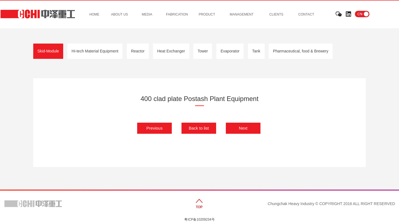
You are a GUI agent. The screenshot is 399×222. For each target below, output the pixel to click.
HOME (94, 14)
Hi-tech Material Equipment (94, 51)
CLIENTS (276, 14)
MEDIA (147, 14)
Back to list (199, 128)
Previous (154, 128)
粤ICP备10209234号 (199, 219)
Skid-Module (48, 51)
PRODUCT (207, 14)
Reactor (138, 51)
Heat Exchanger (171, 51)
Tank (256, 51)
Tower (203, 51)
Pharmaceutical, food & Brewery (300, 51)
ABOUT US (119, 14)
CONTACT (306, 14)
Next (243, 128)
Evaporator (230, 51)
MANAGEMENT (242, 14)
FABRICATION (177, 14)
